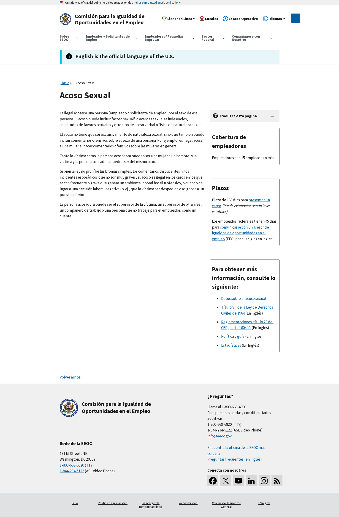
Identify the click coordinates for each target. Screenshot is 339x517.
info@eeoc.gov (219, 436)
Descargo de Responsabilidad (150, 505)
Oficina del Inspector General (226, 505)
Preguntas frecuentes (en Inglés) (234, 459)
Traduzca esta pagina (238, 116)
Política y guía (232, 336)
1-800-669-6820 (72, 465)
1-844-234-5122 (72, 470)
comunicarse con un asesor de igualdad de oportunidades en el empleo (240, 233)
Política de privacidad (112, 503)
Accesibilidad (188, 503)
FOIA (75, 503)
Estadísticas (231, 345)
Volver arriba (70, 377)
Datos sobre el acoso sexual (243, 298)
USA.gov (264, 503)
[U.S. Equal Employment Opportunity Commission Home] (104, 19)
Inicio (65, 82)
